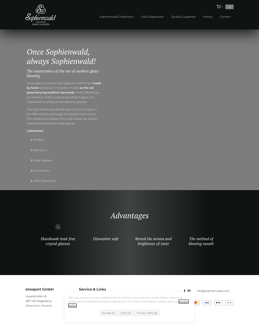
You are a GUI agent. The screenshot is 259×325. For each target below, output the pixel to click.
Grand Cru (35, 150)
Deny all (126, 313)
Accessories (36, 170)
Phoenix (33, 139)
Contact (225, 16)
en (229, 7)
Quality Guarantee (183, 16)
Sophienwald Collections (116, 16)
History (208, 16)
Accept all (108, 313)
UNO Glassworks (152, 16)
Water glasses (37, 160)
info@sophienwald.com (213, 291)
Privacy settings (147, 313)
